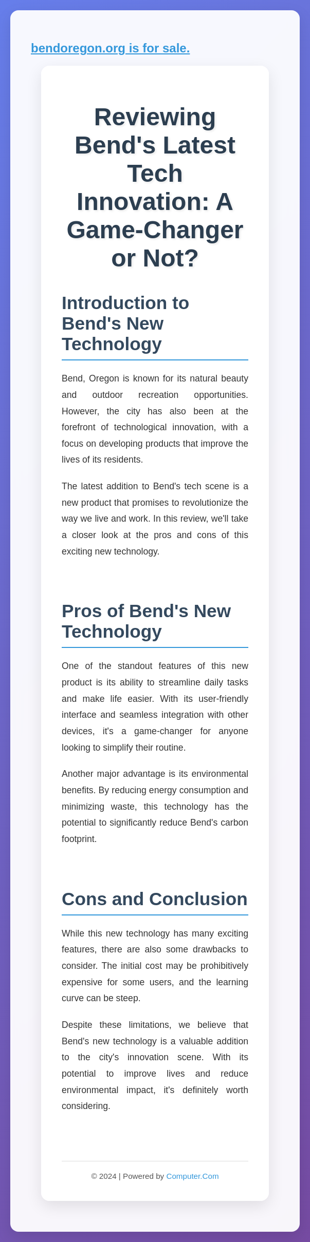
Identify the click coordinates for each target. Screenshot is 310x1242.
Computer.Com (192, 1176)
